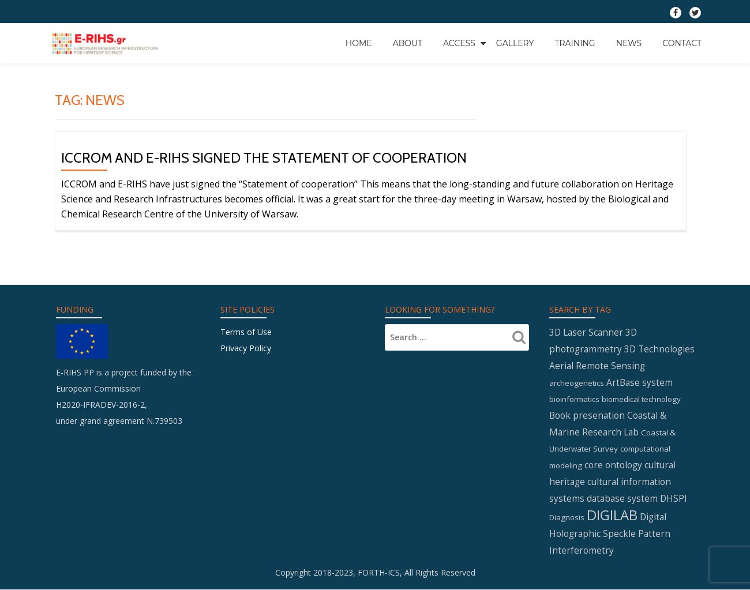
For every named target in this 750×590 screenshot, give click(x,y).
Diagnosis (566, 517)
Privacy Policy (245, 348)
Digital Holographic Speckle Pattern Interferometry (609, 533)
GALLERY (515, 43)
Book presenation (587, 415)
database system (622, 498)
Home (359, 43)
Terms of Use (246, 331)
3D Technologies (659, 349)
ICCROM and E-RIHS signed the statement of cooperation (264, 157)
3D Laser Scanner (586, 332)
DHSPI (673, 498)
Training (574, 43)
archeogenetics (576, 383)
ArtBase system (639, 382)
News (629, 43)
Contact (682, 43)
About (407, 43)
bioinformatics (574, 399)
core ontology (613, 465)
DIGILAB (612, 514)
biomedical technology (641, 399)
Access (459, 43)
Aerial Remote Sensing (597, 365)
